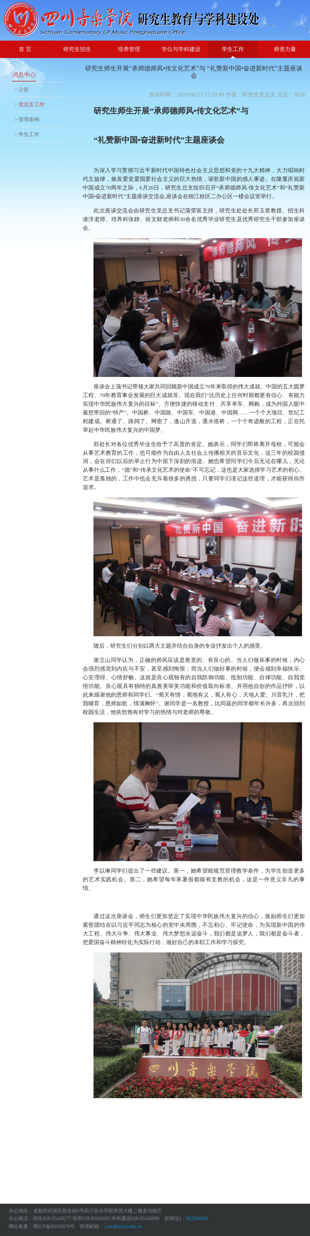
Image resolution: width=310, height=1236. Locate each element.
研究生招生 (77, 49)
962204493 (197, 1218)
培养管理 (129, 49)
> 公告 (21, 89)
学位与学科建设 (181, 49)
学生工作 (233, 49)
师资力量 (285, 49)
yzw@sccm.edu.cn (123, 1226)
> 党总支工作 (29, 104)
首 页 (25, 49)
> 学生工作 (26, 134)
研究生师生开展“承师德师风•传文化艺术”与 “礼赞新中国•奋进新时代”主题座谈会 (193, 72)
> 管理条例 (26, 119)
